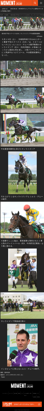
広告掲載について (36, 393)
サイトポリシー (5, 393)
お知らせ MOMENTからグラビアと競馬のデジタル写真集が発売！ (22, 10)
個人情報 (15, 393)
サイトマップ (11, 393)
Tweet (3, 377)
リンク (22, 393)
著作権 (19, 393)
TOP (1, 15)
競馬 (6, 15)
